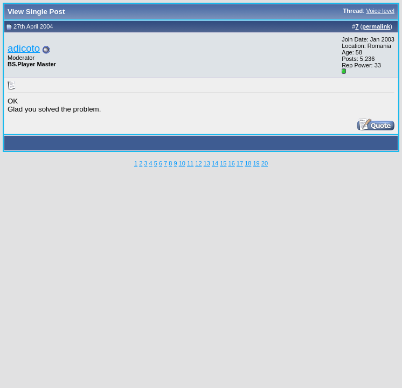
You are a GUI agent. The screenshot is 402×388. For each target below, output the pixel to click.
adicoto (24, 48)
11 (190, 163)
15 (223, 163)
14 (215, 163)
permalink (376, 26)
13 (207, 163)
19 (256, 163)
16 (231, 163)
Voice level (380, 11)
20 (264, 163)
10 (182, 163)
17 (240, 163)
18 (248, 163)
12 (198, 163)
